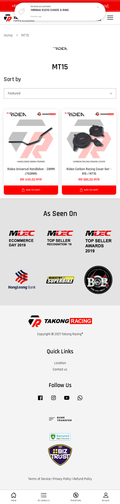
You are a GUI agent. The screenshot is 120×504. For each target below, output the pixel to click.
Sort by (12, 79)
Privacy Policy (62, 479)
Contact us (60, 369)
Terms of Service (39, 479)
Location (60, 363)
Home (8, 35)
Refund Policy (82, 479)
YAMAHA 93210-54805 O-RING (50, 10)
